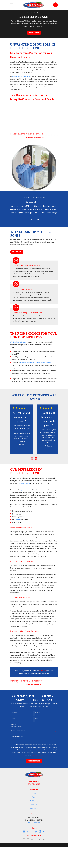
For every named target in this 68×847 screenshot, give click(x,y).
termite (18, 520)
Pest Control (34, 801)
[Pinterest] (36, 831)
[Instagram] (40, 831)
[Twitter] (32, 831)
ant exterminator (24, 483)
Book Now (16, 252)
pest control (25, 490)
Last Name (38, 712)
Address (13, 724)
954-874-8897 (34, 784)
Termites (34, 805)
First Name (14, 712)
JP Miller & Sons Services (18, 342)
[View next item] (36, 458)
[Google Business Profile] (24, 831)
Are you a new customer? (18, 730)
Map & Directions (34, 823)
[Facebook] (28, 831)
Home (34, 793)
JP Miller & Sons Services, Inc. (21, 76)
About (34, 797)
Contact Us (34, 33)
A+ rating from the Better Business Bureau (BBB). (36, 362)
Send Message (34, 761)
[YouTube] (44, 831)
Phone (13, 718)
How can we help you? (17, 736)
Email (36, 718)
